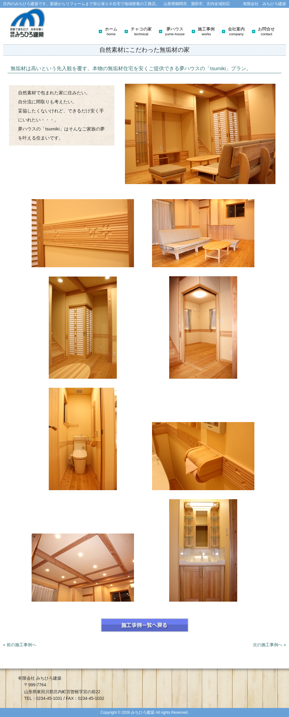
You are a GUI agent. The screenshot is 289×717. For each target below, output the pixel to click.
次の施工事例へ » (269, 644)
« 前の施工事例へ (19, 644)
